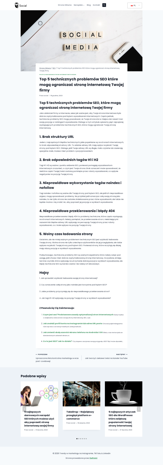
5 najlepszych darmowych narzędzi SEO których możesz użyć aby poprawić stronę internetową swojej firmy (39, 418)
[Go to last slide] (24, 409)
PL (133, 5)
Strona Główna (65, 5)
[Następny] (139, 409)
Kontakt (96, 5)
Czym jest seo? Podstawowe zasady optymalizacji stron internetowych (78, 314)
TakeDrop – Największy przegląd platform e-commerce (80, 415)
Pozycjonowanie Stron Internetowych (56, 74)
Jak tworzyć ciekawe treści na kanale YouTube (105, 356)
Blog (89, 5)
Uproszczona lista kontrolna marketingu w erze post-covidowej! (58, 357)
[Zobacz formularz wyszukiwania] (104, 5)
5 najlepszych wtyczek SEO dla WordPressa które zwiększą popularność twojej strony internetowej (122, 418)
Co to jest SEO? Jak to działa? (57, 341)
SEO (74, 74)
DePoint (93, 458)
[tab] (77, 438)
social (46, 96)
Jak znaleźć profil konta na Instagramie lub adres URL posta (72, 323)
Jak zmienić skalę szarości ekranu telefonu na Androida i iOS (73, 332)
